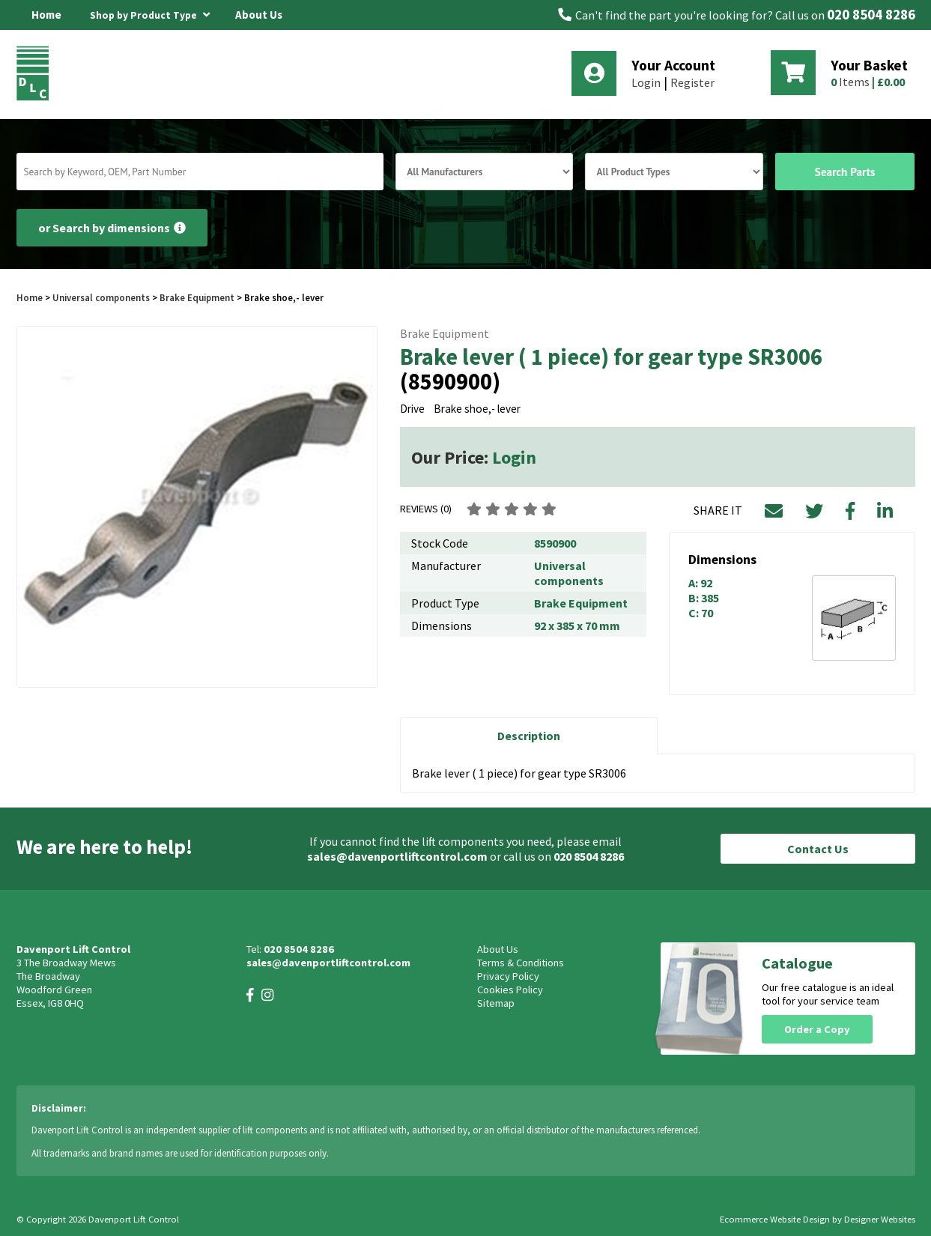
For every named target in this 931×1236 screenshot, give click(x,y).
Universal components (101, 297)
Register (692, 82)
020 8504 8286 (871, 14)
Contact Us (818, 848)
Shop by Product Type (150, 12)
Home (46, 14)
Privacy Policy (508, 976)
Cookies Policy (510, 989)
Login (646, 82)
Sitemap (496, 1003)
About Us (258, 14)
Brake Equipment (197, 297)
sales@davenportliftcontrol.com (397, 856)
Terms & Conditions (520, 962)
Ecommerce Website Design (775, 1219)
